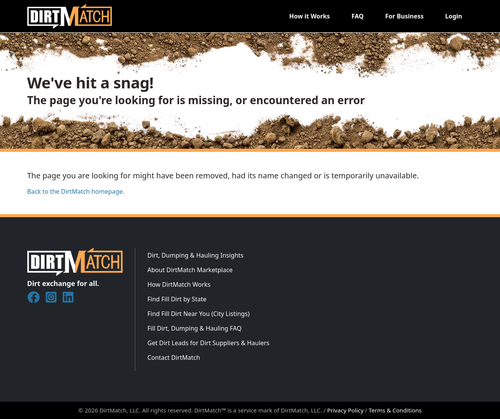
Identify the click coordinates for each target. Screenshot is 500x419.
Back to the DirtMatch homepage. (76, 191)
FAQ (357, 16)
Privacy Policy (345, 410)
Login (453, 16)
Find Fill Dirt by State (177, 299)
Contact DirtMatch (174, 357)
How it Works (309, 16)
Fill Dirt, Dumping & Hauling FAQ (195, 328)
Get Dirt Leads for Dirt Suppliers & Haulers (208, 343)
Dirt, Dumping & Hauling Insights (196, 255)
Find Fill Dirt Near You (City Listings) (199, 313)
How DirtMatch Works (179, 284)
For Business (404, 16)
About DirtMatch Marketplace (190, 270)
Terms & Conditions (395, 410)
